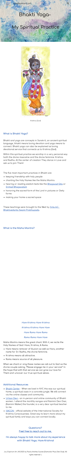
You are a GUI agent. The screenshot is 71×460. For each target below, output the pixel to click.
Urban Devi (12, 398)
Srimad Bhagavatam (16, 187)
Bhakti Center (13, 389)
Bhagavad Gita (55, 184)
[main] (35, 20)
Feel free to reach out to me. (35, 431)
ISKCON (10, 411)
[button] (3, 3)
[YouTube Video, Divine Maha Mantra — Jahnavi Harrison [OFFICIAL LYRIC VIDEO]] (35, 250)
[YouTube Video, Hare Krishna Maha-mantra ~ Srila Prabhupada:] (35, 292)
